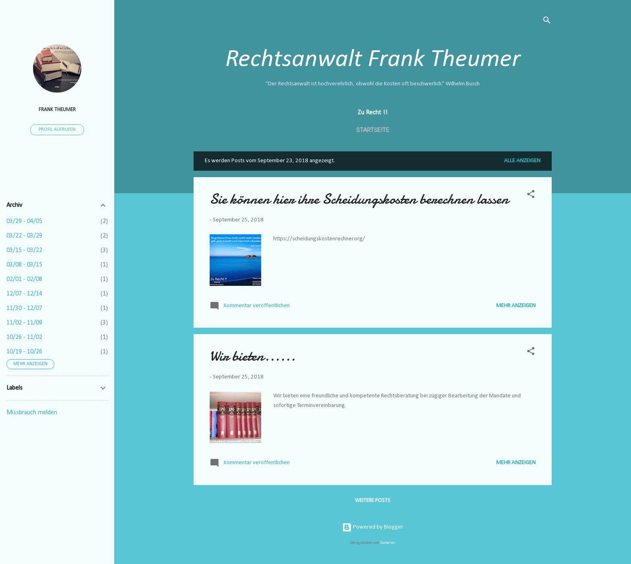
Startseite (372, 130)
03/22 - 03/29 (24, 236)
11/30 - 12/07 (24, 308)
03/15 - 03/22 (24, 250)
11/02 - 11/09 (24, 323)
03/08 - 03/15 (24, 265)
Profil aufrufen (57, 129)
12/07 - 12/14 (24, 294)
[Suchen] (547, 22)
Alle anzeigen (522, 161)
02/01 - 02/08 (24, 279)
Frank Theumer (57, 109)
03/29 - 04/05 (24, 221)
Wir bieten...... (252, 356)
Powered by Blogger (372, 527)
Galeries (387, 543)
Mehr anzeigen (516, 306)
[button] (531, 195)
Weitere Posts (372, 501)
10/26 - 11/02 (24, 337)
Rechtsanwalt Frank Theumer (372, 59)
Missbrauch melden (31, 412)
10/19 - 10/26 (24, 352)
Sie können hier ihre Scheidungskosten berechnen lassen (359, 199)
